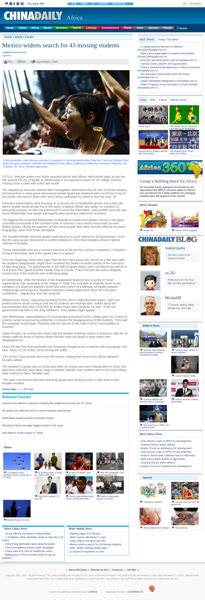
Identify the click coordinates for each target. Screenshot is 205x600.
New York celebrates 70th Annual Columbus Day (110, 474)
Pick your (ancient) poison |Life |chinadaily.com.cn (169, 60)
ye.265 (170, 273)
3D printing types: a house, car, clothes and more (48, 474)
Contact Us (117, 570)
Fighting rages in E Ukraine (85, 533)
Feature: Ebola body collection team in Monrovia (168, 455)
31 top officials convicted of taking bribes (28, 533)
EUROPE (103, 4)
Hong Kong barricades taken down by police (30, 544)
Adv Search (195, 3)
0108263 (93, 592)
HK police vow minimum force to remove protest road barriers (36, 410)
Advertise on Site (99, 570)
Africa (35, 27)
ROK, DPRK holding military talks (88, 548)
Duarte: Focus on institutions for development (166, 448)
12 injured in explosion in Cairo (87, 551)
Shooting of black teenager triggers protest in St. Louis (32, 425)
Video (140, 27)
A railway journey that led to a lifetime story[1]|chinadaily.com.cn (159, 48)
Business (61, 27)
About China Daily (78, 570)
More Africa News (151, 434)
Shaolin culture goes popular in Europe (107, 497)
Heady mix (148, 230)
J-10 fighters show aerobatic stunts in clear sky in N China (17, 475)
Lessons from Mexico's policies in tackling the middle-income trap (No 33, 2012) (47, 403)
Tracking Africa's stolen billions (158, 444)
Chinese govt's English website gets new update (153, 152)
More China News (15, 528)
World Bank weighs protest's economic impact (28, 418)
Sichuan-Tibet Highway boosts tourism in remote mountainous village (152, 352)
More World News (80, 528)
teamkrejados (175, 248)
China (22, 27)
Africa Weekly (148, 205)
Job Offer (131, 570)
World (47, 27)
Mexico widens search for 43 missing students (96, 544)
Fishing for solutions (153, 502)
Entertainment (110, 27)
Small (54, 61)
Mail (23, 61)
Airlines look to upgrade (186, 230)
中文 (74, 3)
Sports (77, 27)
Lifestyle (91, 27)
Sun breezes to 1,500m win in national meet (154, 426)
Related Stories (16, 396)
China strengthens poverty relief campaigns (29, 547)
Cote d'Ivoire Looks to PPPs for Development (166, 441)
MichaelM (173, 298)
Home (10, 27)
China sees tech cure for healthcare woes (28, 551)
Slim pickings (181, 528)
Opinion (153, 27)
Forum (167, 27)
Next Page (29, 389)
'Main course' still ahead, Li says (88, 537)
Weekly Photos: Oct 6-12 (18, 520)
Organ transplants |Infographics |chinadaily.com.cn (169, 80)
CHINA (84, 4)
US (93, 4)
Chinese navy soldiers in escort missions (184, 351)
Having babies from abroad (156, 528)
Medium (46, 61)
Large (38, 61)
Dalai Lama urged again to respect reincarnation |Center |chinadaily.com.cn (166, 55)
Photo (127, 27)
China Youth (144, 126)
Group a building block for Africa (168, 181)
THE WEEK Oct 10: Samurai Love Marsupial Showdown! (182, 127)
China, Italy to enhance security (87, 540)
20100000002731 (135, 592)
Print (10, 61)
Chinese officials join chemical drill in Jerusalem (151, 400)
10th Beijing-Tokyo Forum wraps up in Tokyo (181, 152)
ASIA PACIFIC (119, 4)
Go (184, 3)
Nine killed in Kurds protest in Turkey (22, 432)
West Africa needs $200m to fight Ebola (163, 459)
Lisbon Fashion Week (185, 376)
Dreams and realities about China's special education (79, 497)
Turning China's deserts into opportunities (164, 63)
